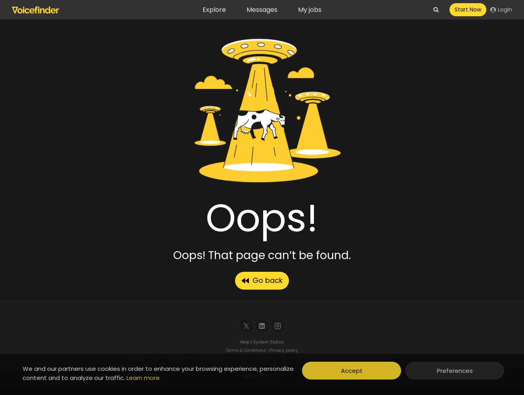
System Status (268, 342)
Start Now (468, 9)
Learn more (143, 378)
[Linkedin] (262, 326)
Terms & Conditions (246, 350)
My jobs (309, 9)
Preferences (455, 370)
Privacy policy (284, 350)
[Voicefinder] (35, 9)
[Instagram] (278, 326)
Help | (246, 342)
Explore (214, 9)
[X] (246, 326)
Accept (352, 370)
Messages (262, 9)
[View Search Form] (436, 9)
